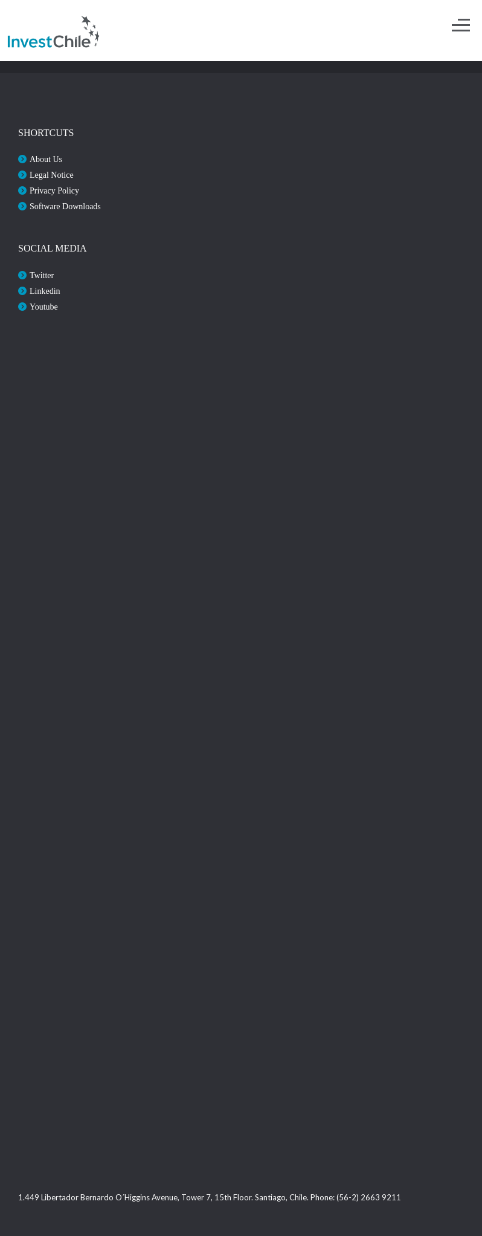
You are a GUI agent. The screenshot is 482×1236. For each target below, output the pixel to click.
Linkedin (45, 291)
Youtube (44, 306)
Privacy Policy (54, 190)
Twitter (42, 275)
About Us (46, 159)
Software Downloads (65, 206)
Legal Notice (52, 175)
